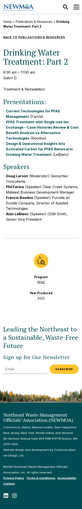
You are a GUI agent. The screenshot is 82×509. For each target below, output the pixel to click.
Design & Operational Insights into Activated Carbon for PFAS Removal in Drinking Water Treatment (39, 149)
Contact (9, 483)
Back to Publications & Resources (34, 37)
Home (7, 21)
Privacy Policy (13, 478)
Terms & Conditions (40, 478)
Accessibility (67, 478)
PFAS (41, 282)
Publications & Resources (34, 21)
